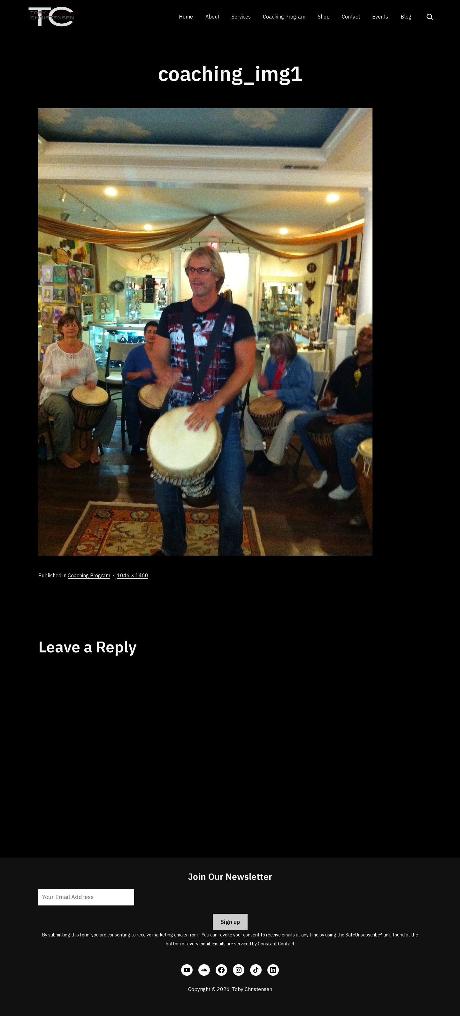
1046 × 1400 (132, 575)
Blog (406, 16)
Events (380, 16)
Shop (324, 16)
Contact (351, 16)
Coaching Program (284, 16)
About (212, 16)
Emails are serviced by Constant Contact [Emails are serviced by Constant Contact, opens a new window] (253, 944)
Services (241, 16)
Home (186, 16)
